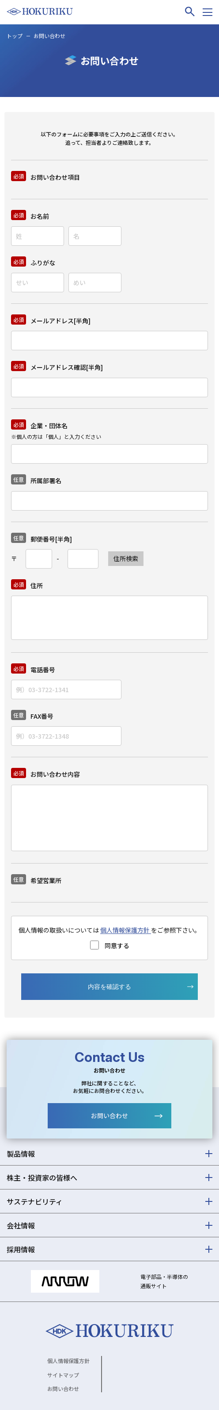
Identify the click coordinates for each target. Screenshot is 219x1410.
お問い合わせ (109, 1115)
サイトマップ (63, 1375)
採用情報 (21, 1249)
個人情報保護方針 (125, 930)
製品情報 (21, 1153)
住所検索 (125, 558)
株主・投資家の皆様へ (42, 1177)
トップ (15, 35)
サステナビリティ (35, 1201)
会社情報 (21, 1225)
